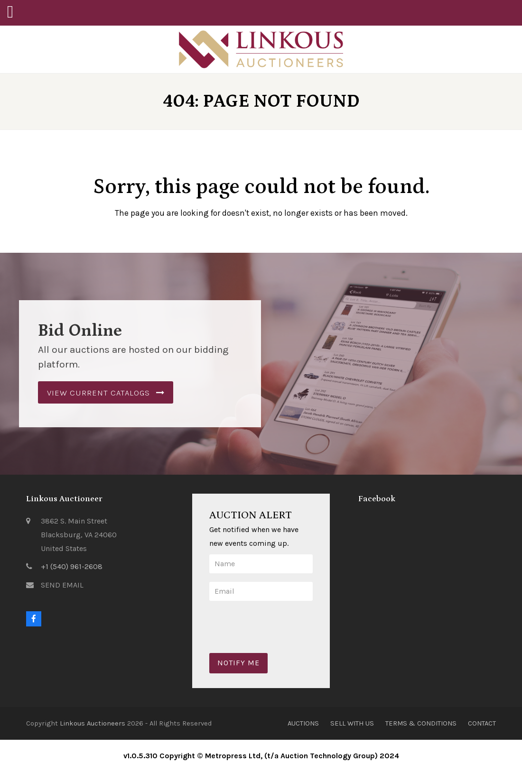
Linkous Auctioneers (92, 723)
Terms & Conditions (421, 723)
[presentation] (281, 619)
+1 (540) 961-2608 (72, 566)
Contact (482, 723)
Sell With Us (352, 723)
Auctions (303, 723)
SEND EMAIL (62, 584)
